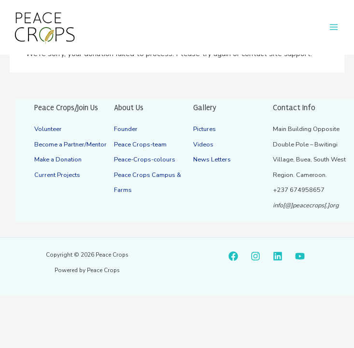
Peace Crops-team (140, 144)
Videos (203, 144)
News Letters (211, 159)
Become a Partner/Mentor (69, 144)
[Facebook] (233, 256)
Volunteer (47, 129)
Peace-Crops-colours (144, 159)
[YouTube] (300, 256)
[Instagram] (255, 256)
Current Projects (56, 175)
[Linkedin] (278, 256)
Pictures (204, 129)
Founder (125, 129)
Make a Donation (58, 159)
